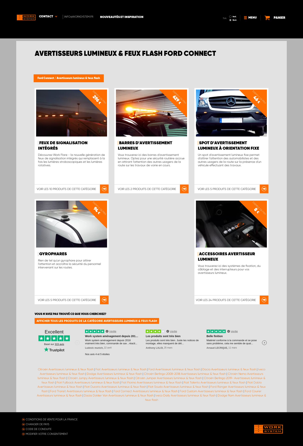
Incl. (226, 5)
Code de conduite (38, 429)
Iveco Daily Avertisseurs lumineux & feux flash (185, 395)
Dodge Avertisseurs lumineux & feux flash (114, 374)
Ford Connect (46, 78)
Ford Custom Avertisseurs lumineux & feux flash (211, 391)
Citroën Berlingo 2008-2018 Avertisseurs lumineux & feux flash (185, 374)
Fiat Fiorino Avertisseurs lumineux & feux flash (151, 382)
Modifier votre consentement (47, 433)
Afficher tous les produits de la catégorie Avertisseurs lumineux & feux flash (97, 321)
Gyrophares (53, 254)
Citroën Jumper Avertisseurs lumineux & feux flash (168, 378)
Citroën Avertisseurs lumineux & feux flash (65, 369)
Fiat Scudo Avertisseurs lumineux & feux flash (178, 386)
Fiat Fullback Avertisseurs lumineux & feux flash (88, 382)
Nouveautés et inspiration (123, 6)
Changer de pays (37, 424)
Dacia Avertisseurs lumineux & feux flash (229, 369)
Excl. (227, 9)
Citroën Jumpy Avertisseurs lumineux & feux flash (100, 378)
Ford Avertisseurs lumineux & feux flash (174, 369)
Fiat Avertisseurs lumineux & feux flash (120, 369)
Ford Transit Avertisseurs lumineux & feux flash (80, 391)
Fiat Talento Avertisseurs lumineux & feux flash (214, 382)
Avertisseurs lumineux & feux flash (78, 78)
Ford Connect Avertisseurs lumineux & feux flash (146, 391)
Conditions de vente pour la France (51, 419)
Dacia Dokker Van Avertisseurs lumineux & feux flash (118, 395)
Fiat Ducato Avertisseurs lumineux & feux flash (115, 386)
